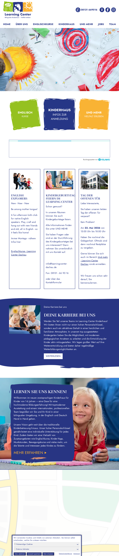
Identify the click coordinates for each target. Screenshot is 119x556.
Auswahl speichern (34, 554)
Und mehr (86, 24)
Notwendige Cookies (23, 544)
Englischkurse (43, 24)
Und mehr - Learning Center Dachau (94, 260)
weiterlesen (53, 356)
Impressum (76, 554)
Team (112, 24)
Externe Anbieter (21, 549)
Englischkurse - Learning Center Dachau (23, 253)
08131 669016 (86, 9)
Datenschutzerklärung (65, 554)
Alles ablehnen (20, 554)
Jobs (101, 24)
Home (7, 24)
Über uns (22, 24)
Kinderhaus (67, 24)
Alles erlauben (48, 554)
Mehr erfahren (29, 452)
